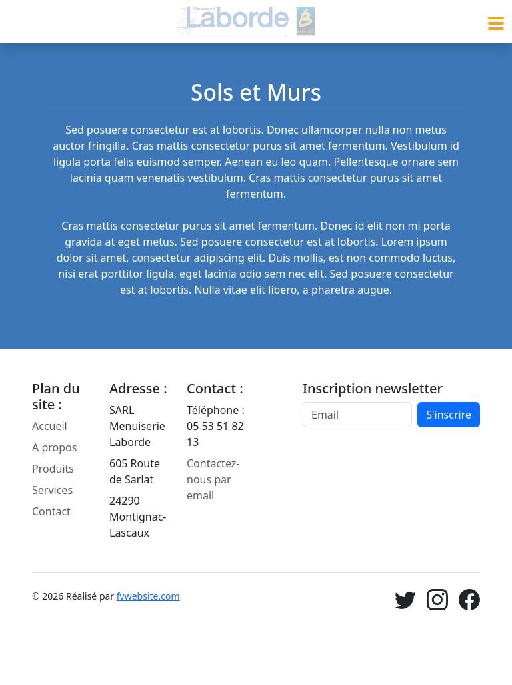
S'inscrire (448, 414)
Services (52, 490)
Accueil (49, 426)
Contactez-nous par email (213, 479)
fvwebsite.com (148, 596)
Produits (53, 468)
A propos (54, 447)
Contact (51, 511)
